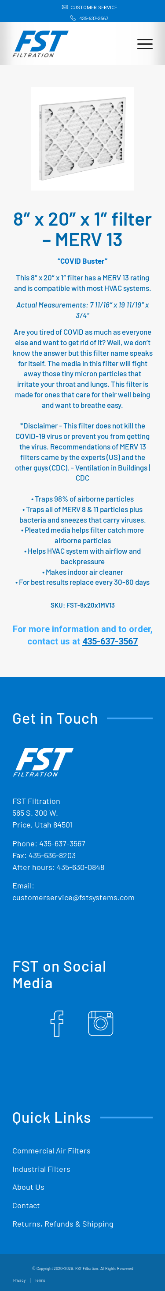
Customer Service (93, 8)
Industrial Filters (41, 1169)
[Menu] (140, 43)
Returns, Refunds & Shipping (63, 1223)
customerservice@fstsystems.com (73, 897)
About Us (28, 1187)
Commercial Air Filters (51, 1150)
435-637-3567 (93, 18)
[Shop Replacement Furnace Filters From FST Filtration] (40, 39)
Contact (26, 1205)
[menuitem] (85, 7)
